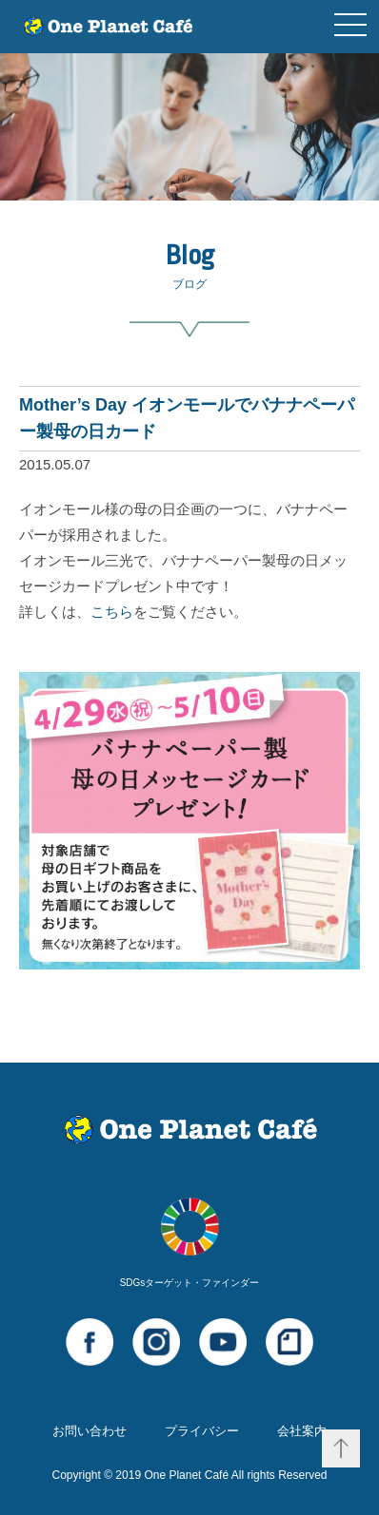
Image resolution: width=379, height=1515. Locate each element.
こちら (111, 612)
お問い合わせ (89, 1431)
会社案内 (302, 1431)
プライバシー (202, 1431)
